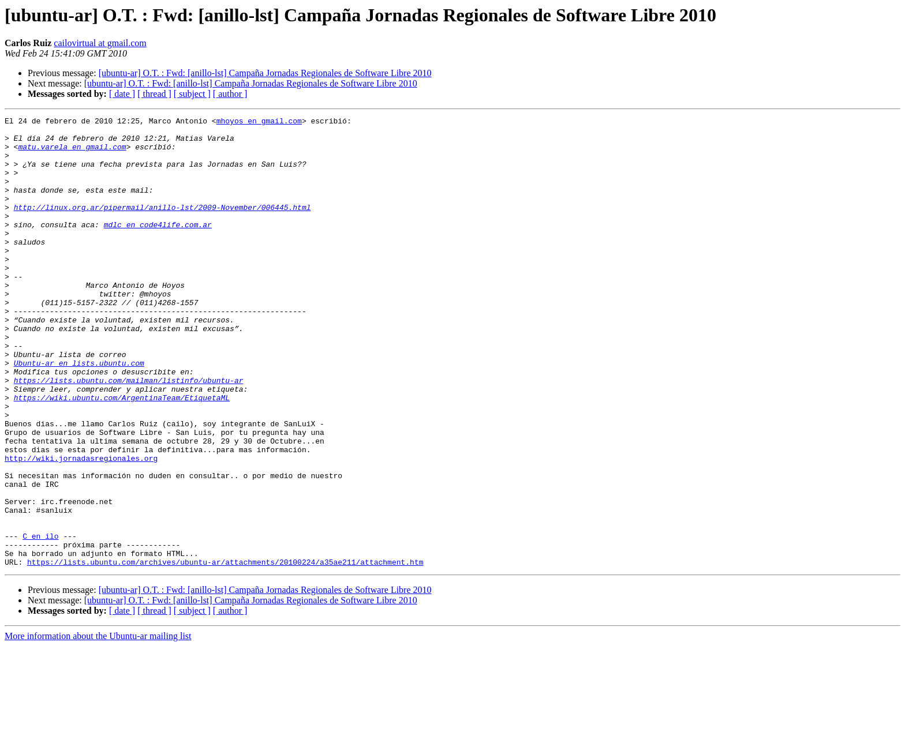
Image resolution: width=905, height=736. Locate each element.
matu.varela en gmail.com (72, 153)
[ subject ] (192, 94)
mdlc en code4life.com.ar (158, 247)
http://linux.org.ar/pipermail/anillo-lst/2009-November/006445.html (162, 226)
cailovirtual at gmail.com (100, 43)
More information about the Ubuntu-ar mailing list (98, 726)
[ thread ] (154, 94)
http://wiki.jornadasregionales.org (81, 527)
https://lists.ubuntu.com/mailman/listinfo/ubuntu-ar (129, 434)
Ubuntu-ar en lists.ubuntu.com (79, 413)
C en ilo (40, 620)
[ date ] (122, 94)
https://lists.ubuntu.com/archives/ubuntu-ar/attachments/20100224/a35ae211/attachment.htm (225, 652)
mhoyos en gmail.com (259, 122)
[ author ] (230, 94)
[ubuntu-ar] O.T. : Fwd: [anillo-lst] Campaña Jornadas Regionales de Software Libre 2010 (265, 73)
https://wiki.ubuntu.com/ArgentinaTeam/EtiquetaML (122, 454)
